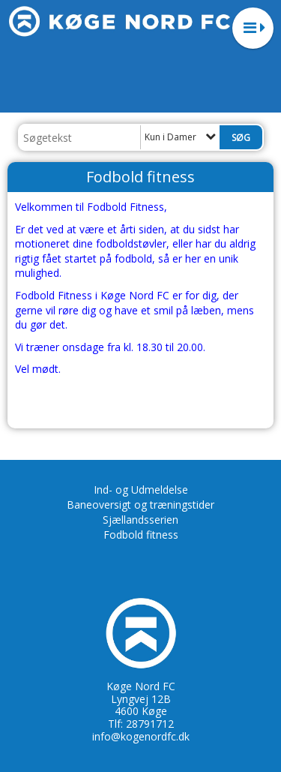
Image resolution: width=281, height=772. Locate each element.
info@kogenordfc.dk (141, 736)
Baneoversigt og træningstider (140, 504)
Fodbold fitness (140, 534)
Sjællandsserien (140, 519)
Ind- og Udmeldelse (141, 489)
